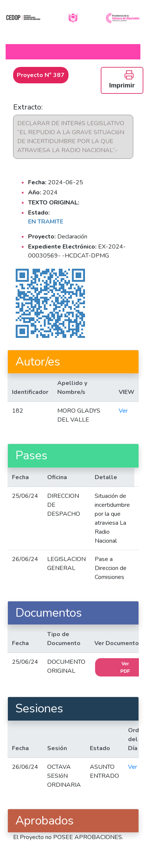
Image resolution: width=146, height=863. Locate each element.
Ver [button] (123, 411)
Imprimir (122, 79)
